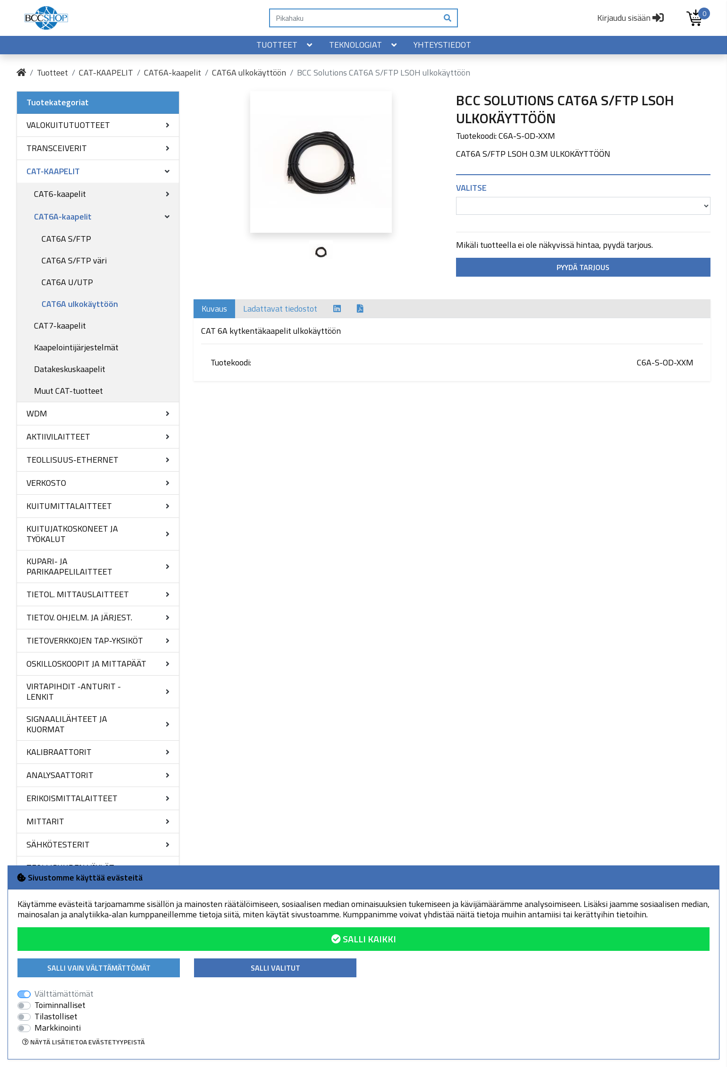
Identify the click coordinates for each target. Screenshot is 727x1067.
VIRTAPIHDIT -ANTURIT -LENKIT (73, 691)
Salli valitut (275, 968)
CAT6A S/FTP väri (74, 260)
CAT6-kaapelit (60, 193)
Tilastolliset (55, 1016)
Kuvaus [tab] (214, 308)
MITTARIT (45, 821)
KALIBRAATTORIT (59, 751)
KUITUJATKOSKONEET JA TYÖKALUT (72, 533)
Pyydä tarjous (583, 267)
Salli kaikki (363, 939)
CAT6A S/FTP (66, 238)
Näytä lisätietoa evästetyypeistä (83, 1042)
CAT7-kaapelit (60, 325)
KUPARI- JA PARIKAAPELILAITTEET (69, 566)
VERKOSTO (46, 482)
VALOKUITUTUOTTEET (68, 125)
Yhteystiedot (442, 44)
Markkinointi (57, 1028)
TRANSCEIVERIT (56, 148)
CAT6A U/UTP (67, 282)
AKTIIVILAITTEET (58, 436)
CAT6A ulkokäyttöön (249, 72)
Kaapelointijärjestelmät (76, 347)
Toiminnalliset (59, 1005)
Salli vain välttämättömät (99, 968)
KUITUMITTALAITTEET (69, 506)
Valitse (471, 188)
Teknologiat (363, 44)
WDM (36, 413)
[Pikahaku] (354, 17)
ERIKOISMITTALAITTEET (72, 798)
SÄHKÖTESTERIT (58, 844)
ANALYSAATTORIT (59, 775)
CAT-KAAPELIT (106, 72)
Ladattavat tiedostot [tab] (280, 308)
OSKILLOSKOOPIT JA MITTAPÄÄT (86, 663)
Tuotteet (285, 44)
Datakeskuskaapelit (69, 369)
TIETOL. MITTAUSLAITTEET (77, 594)
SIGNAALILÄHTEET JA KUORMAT (66, 724)
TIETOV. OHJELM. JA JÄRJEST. (79, 617)
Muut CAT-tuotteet (68, 390)
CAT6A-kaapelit (172, 72)
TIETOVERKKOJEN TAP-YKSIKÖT (84, 640)
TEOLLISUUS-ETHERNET (72, 459)
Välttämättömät (63, 994)
